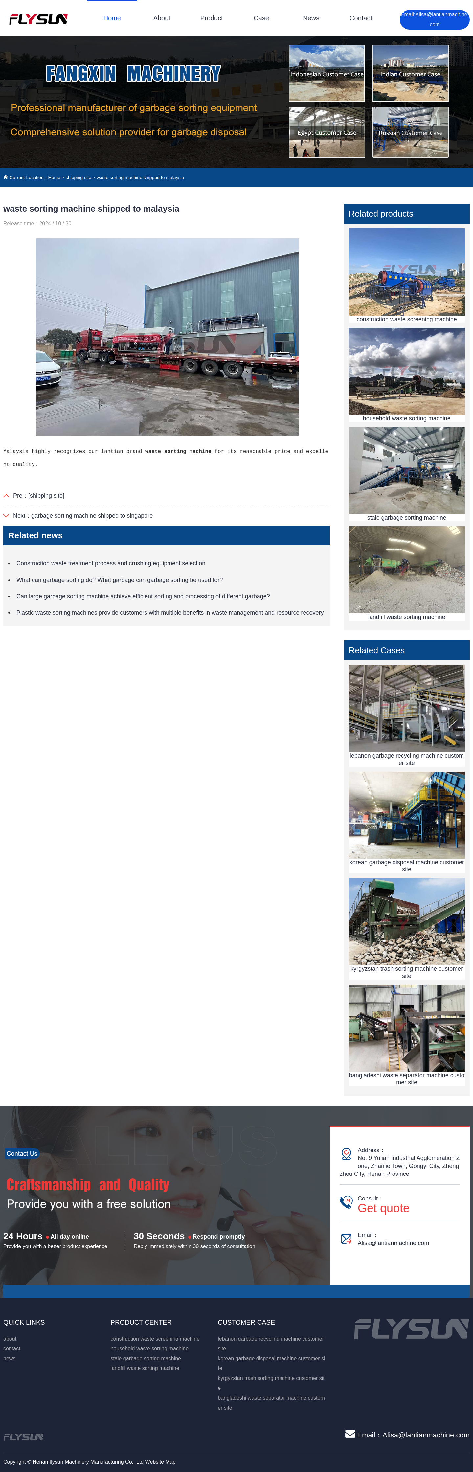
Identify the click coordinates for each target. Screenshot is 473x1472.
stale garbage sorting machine (146, 1358)
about (9, 1338)
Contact (360, 18)
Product (211, 18)
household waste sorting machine (150, 1348)
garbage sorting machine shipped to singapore (92, 515)
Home (112, 18)
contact (11, 1348)
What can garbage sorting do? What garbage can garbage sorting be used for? (119, 580)
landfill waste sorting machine (145, 1368)
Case (261, 18)
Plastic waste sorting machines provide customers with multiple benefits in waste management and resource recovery (170, 612)
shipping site (78, 177)
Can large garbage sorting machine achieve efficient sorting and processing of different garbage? (143, 596)
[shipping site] (46, 495)
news (9, 1358)
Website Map (160, 1462)
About (161, 18)
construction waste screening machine (155, 1338)
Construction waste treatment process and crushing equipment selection (110, 563)
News (311, 18)
